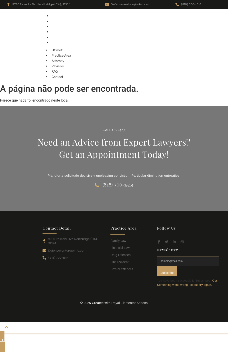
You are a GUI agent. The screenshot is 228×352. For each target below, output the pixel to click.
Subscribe (167, 272)
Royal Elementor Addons (129, 303)
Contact (57, 42)
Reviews (58, 32)
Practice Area (61, 21)
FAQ (55, 37)
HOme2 (57, 16)
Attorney (58, 26)
